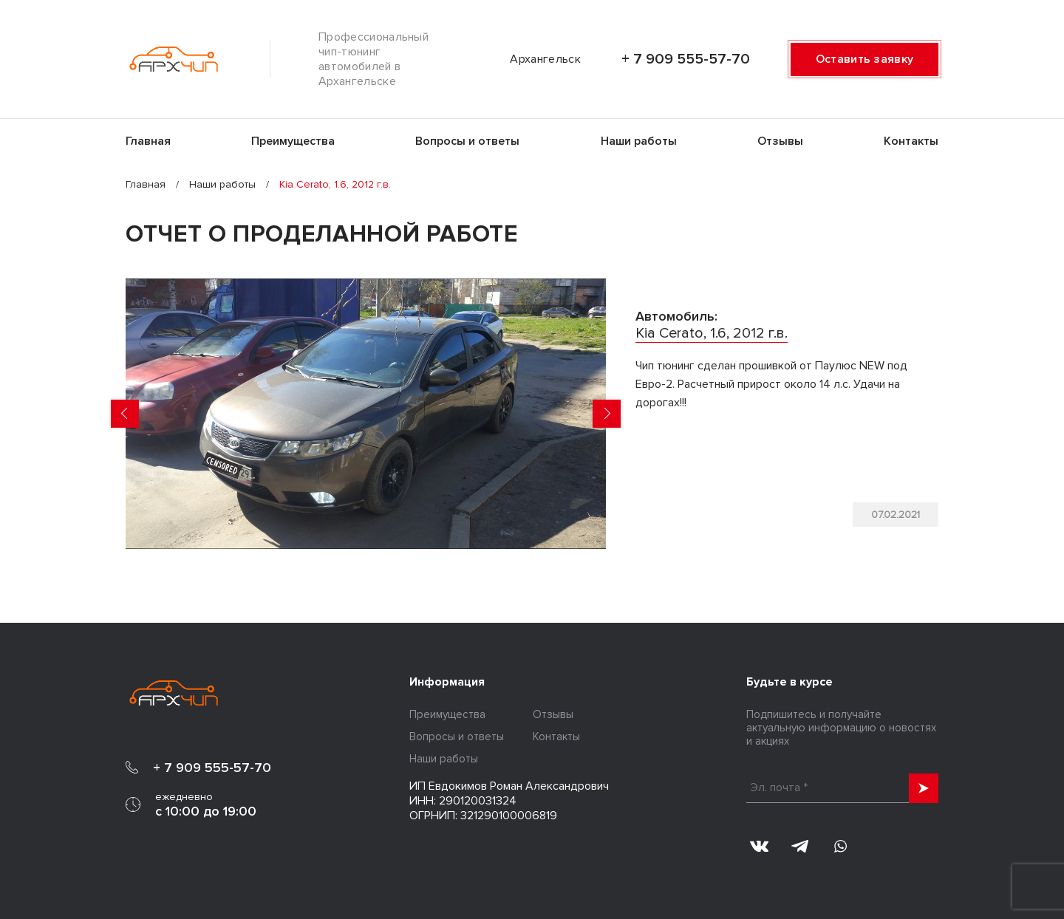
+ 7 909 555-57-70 (685, 59)
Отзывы (780, 141)
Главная (148, 141)
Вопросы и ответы (467, 141)
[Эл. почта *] (842, 788)
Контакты (911, 141)
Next (607, 414)
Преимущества (293, 141)
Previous (125, 414)
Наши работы (639, 141)
